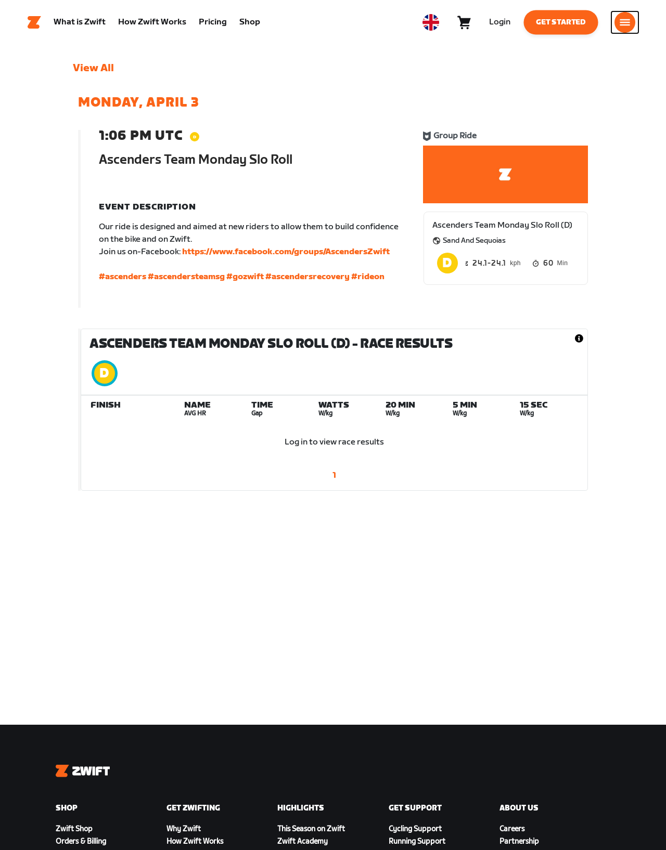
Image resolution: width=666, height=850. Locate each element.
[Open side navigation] (624, 23)
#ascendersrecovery (307, 279)
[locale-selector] (430, 23)
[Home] (34, 23)
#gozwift (245, 279)
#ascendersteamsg (186, 279)
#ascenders (122, 279)
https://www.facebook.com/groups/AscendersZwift (286, 254)
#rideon (368, 279)
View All (93, 70)
